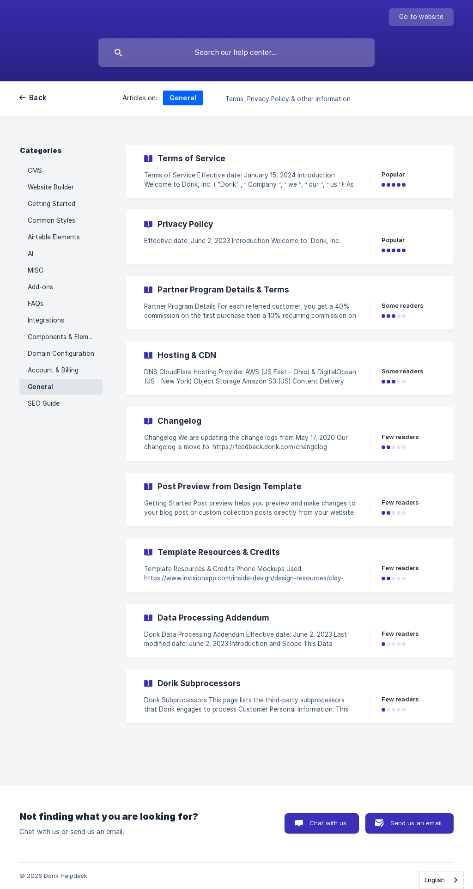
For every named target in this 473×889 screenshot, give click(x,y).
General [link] (40, 386)
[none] (421, 17)
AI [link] (30, 253)
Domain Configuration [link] (61, 353)
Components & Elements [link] (65, 337)
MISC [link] (35, 270)
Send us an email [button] (416, 823)
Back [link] (38, 97)
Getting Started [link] (51, 203)
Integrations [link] (46, 320)
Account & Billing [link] (53, 370)
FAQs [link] (35, 303)
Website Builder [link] (51, 187)
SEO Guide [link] (44, 403)
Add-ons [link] (40, 287)
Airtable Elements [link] (54, 237)
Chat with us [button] (328, 823)
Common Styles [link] (51, 220)
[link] (290, 171)
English (434, 879)
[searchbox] (236, 52)
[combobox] (441, 880)
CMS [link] (35, 170)
